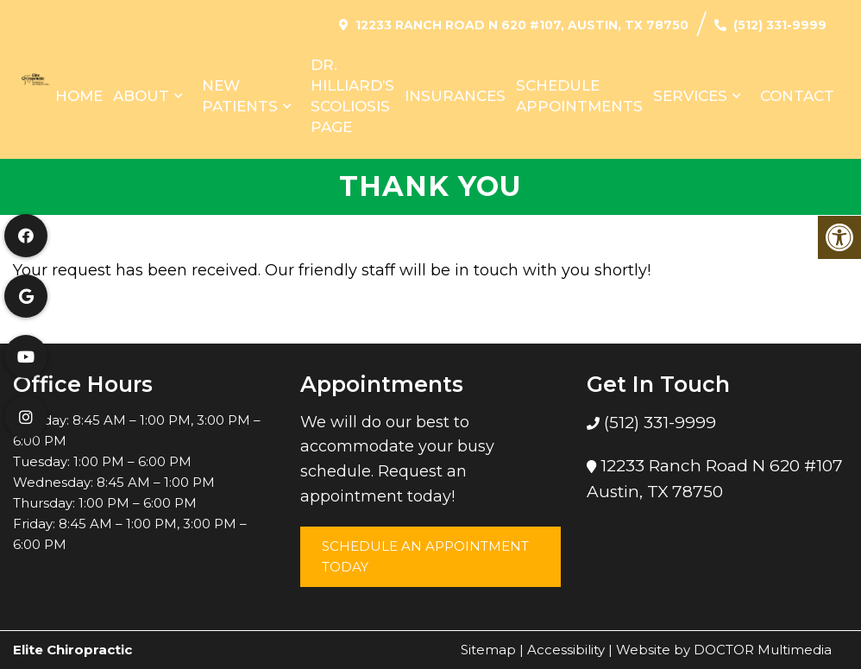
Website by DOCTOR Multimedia (724, 649)
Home (79, 95)
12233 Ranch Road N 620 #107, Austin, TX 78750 (521, 25)
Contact (797, 95)
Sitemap (488, 649)
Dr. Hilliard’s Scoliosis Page (352, 96)
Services (690, 95)
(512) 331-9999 (779, 25)
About (141, 95)
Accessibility (566, 649)
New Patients (240, 96)
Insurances (455, 95)
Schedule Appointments (579, 96)
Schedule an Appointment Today (425, 556)
